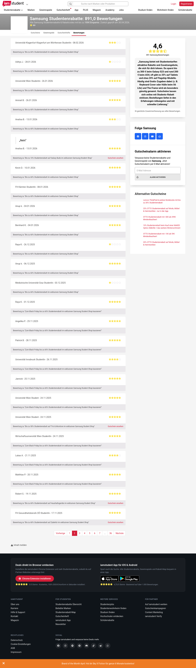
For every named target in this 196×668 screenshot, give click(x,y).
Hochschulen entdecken (111, 616)
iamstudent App (63, 620)
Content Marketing (154, 612)
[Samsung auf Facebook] (138, 136)
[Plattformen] (27, 4)
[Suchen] (70, 4)
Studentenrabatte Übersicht (69, 604)
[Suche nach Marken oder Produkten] (98, 4)
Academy (110, 10)
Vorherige (60, 533)
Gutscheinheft (64, 9)
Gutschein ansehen (115, 158)
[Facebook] (58, 645)
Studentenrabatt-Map (66, 612)
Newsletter (61, 624)
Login (173, 4)
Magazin (97, 10)
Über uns (15, 604)
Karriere (14, 608)
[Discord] (86, 645)
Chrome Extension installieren (35, 578)
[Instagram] (65, 645)
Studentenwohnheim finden (113, 608)
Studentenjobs (107, 604)
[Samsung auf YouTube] (152, 136)
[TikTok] (93, 645)
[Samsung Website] (160, 136)
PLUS (85, 10)
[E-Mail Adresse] (158, 170)
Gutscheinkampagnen (155, 608)
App (76, 10)
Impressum (16, 652)
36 (110, 533)
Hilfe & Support (18, 612)
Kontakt (14, 616)
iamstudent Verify (153, 616)
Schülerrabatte (185, 10)
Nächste (120, 533)
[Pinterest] (79, 645)
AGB (13, 648)
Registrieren (186, 4)
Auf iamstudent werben (156, 604)
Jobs (121, 10)
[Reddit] (100, 645)
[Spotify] (72, 645)
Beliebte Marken (63, 608)
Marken (31, 10)
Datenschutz (17, 640)
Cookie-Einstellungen (21, 644)
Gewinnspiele (45, 10)
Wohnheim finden (165, 10)
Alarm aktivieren (151, 177)
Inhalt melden (19, 545)
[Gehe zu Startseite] (13, 4)
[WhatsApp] (107, 645)
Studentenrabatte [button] (13, 10)
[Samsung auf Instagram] (145, 136)
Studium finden (145, 10)
